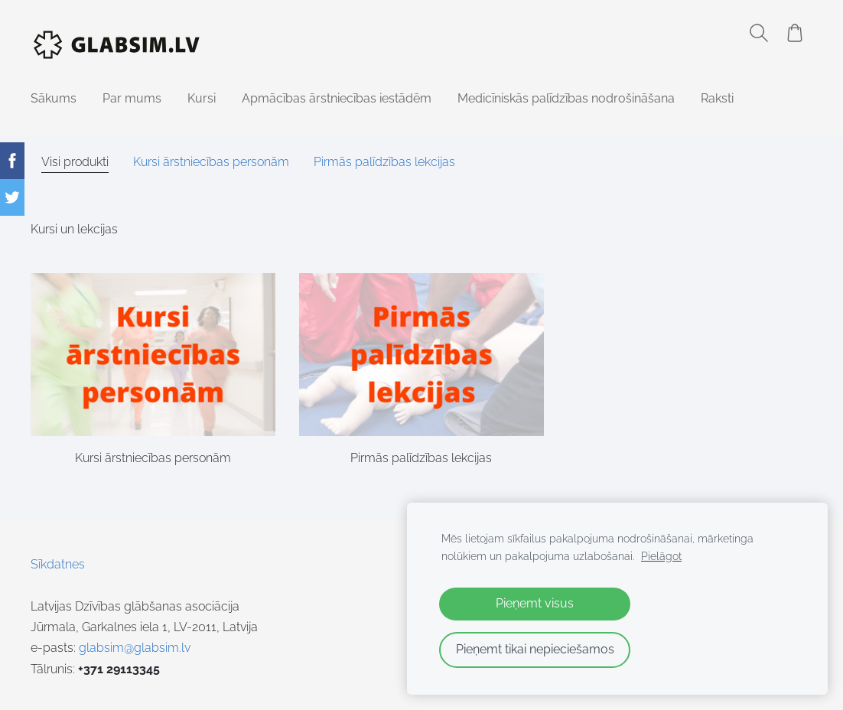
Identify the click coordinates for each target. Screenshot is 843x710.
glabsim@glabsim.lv (134, 647)
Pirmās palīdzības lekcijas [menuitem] (384, 162)
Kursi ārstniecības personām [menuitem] (211, 162)
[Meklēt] (758, 32)
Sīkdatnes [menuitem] (58, 564)
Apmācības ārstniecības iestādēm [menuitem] (336, 98)
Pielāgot (661, 555)
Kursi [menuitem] (201, 98)
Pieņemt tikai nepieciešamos (535, 649)
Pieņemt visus (535, 603)
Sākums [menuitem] (53, 98)
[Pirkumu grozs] (794, 32)
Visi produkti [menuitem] (75, 162)
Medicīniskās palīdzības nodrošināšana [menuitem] (566, 98)
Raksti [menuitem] (717, 98)
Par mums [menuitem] (132, 98)
